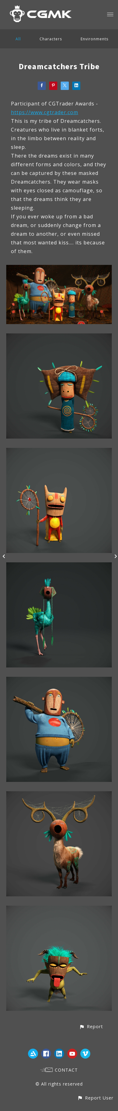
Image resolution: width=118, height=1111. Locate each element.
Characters (51, 39)
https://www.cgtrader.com (44, 112)
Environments (94, 39)
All (18, 39)
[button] (91, 1026)
